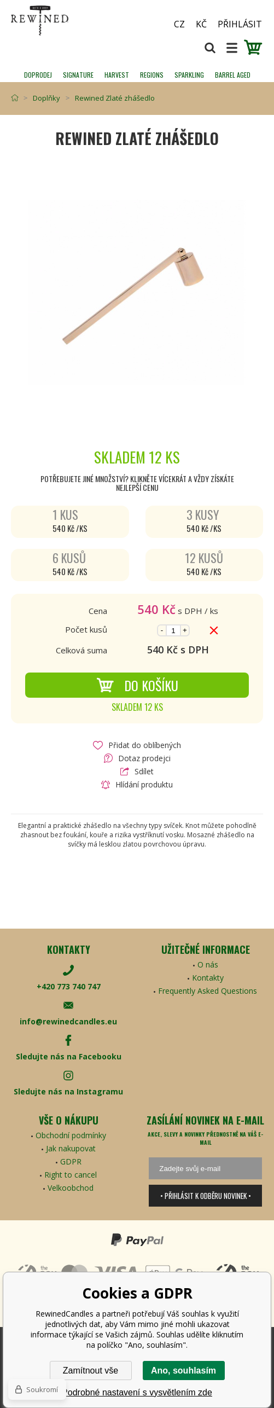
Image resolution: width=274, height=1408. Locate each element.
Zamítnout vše (90, 1370)
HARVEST (116, 74)
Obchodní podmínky (71, 1135)
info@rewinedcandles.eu (68, 1021)
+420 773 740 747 (69, 986)
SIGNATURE (78, 74)
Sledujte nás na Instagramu (68, 1091)
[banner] (71, 20)
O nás (207, 964)
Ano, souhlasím (183, 1370)
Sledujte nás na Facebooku (68, 1056)
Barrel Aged (232, 74)
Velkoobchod (71, 1188)
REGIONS (152, 74)
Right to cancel (70, 1174)
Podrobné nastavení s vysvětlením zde (137, 1392)
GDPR (70, 1161)
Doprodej (38, 74)
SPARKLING (189, 74)
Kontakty (208, 977)
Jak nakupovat (71, 1148)
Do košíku (137, 685)
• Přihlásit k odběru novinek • (205, 1195)
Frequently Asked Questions (207, 991)
